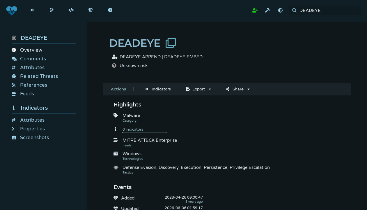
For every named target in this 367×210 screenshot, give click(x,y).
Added (127, 198)
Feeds (23, 94)
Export (195, 89)
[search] (326, 10)
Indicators (30, 108)
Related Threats (35, 76)
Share (235, 89)
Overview (27, 50)
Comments (29, 59)
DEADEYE (29, 38)
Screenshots (30, 137)
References (29, 85)
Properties (28, 129)
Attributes (28, 67)
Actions (118, 89)
